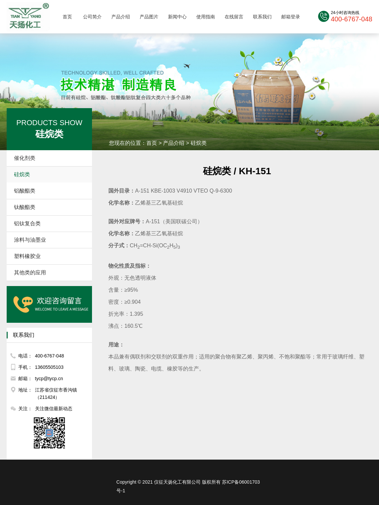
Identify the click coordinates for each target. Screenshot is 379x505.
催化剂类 (50, 158)
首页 (67, 16)
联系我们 (262, 16)
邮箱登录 (290, 16)
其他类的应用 (50, 273)
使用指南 (205, 16)
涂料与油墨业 (50, 240)
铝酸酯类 (50, 191)
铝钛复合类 (50, 224)
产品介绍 (120, 16)
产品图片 (149, 16)
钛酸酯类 (50, 207)
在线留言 (234, 16)
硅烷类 (50, 175)
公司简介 (92, 16)
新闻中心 (177, 16)
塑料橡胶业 (50, 256)
